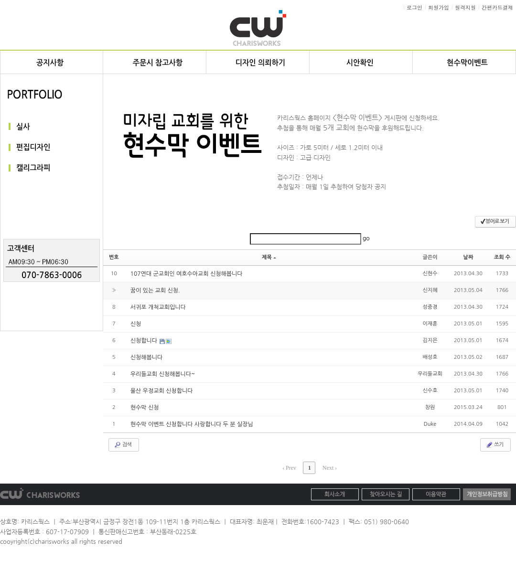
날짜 (468, 257)
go (366, 238)
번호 (114, 257)
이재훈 (430, 323)
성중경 (430, 307)
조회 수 (502, 257)
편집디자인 (51, 147)
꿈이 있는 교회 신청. (155, 290)
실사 (51, 126)
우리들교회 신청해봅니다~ (162, 374)
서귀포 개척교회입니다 (158, 307)
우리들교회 (430, 374)
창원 (430, 407)
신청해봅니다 (146, 357)
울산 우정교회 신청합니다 (161, 391)
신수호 (430, 390)
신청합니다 (144, 341)
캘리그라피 (51, 168)
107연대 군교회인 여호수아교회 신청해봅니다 (186, 274)
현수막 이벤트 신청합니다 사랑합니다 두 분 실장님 (191, 424)
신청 (135, 324)
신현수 (430, 273)
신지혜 (430, 290)
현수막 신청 (144, 407)
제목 (269, 257)
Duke (430, 424)
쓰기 (494, 445)
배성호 (430, 357)
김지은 (430, 340)
